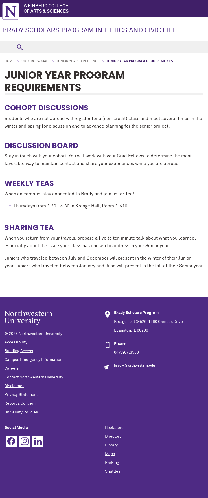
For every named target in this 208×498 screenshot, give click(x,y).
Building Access (19, 351)
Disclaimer (14, 386)
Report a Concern (20, 403)
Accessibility (16, 342)
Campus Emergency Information (33, 360)
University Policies (21, 412)
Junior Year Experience (78, 61)
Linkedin (37, 441)
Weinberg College (116, 9)
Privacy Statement (21, 395)
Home (10, 61)
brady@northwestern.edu (134, 365)
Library (111, 445)
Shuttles (112, 471)
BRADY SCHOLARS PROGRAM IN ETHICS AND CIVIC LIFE (89, 30)
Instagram (24, 441)
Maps (110, 454)
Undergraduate (35, 61)
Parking (112, 463)
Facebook (11, 441)
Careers (12, 368)
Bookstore (114, 428)
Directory (113, 436)
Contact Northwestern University (34, 377)
